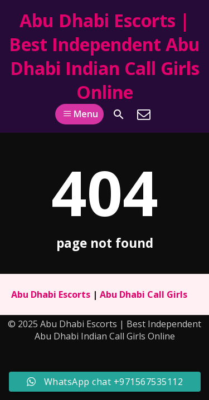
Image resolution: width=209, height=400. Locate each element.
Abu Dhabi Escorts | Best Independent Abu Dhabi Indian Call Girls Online (104, 56)
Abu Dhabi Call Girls (143, 294)
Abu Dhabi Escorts (50, 294)
